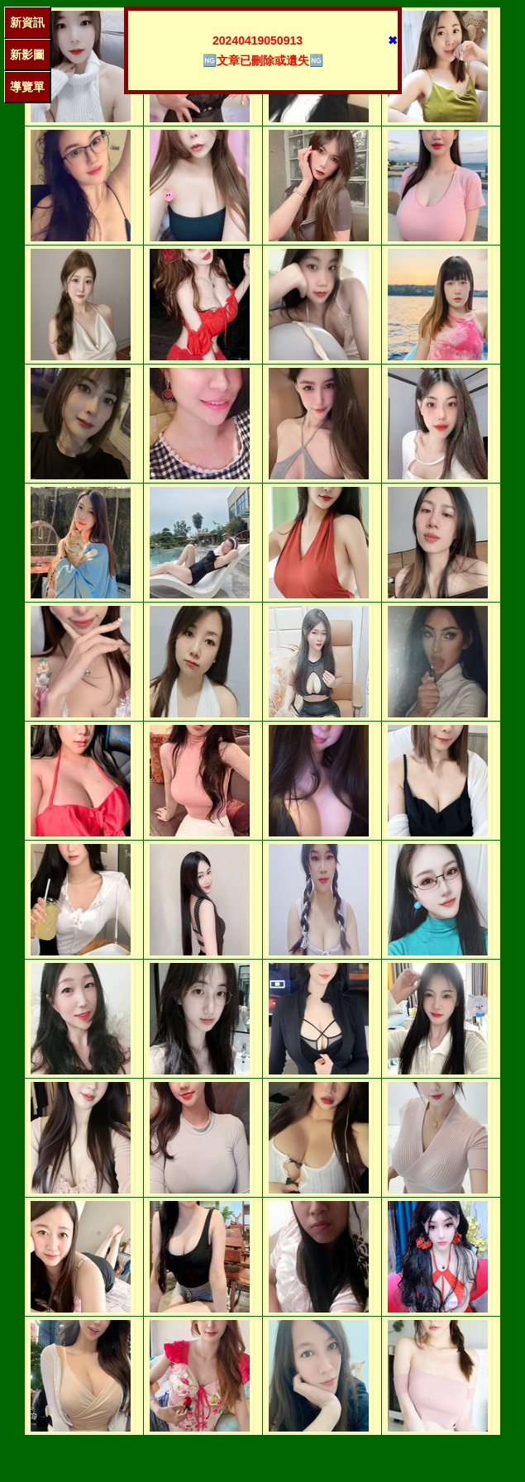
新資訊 (27, 22)
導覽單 (27, 86)
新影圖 (27, 54)
